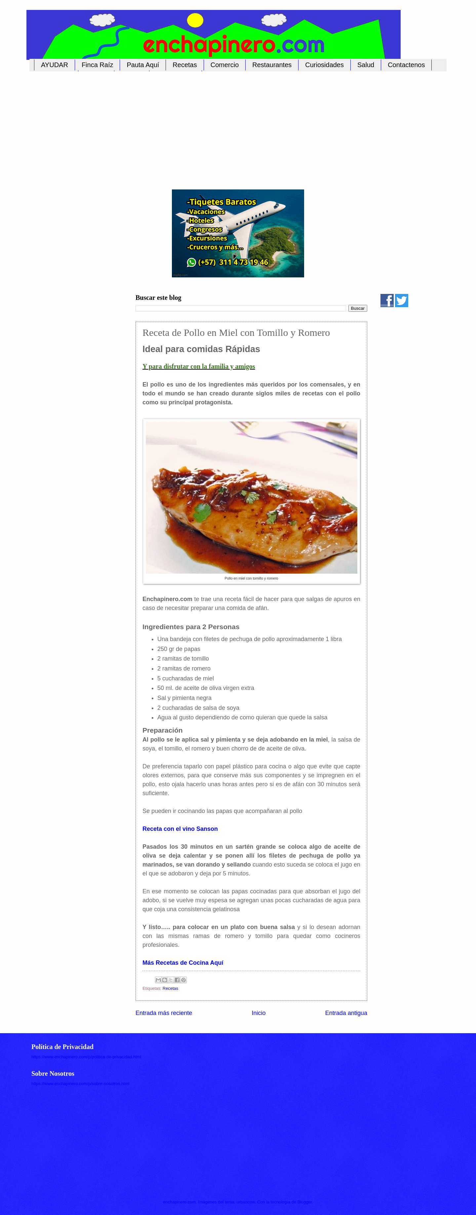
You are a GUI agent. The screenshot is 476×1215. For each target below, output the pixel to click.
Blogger (305, 1201)
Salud (365, 64)
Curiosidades (324, 64)
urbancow (246, 1201)
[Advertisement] (231, 126)
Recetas (185, 64)
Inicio (258, 1013)
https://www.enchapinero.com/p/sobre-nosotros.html (80, 1083)
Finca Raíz (97, 64)
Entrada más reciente (164, 1013)
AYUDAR (54, 64)
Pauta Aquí (143, 64)
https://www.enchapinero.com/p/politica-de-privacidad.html (86, 1056)
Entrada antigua (346, 1013)
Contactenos (406, 64)
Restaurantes (272, 64)
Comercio (225, 64)
